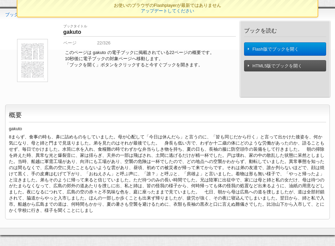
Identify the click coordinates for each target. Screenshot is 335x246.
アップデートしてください (167, 10)
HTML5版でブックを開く (275, 67)
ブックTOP (16, 14)
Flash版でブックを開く (273, 50)
